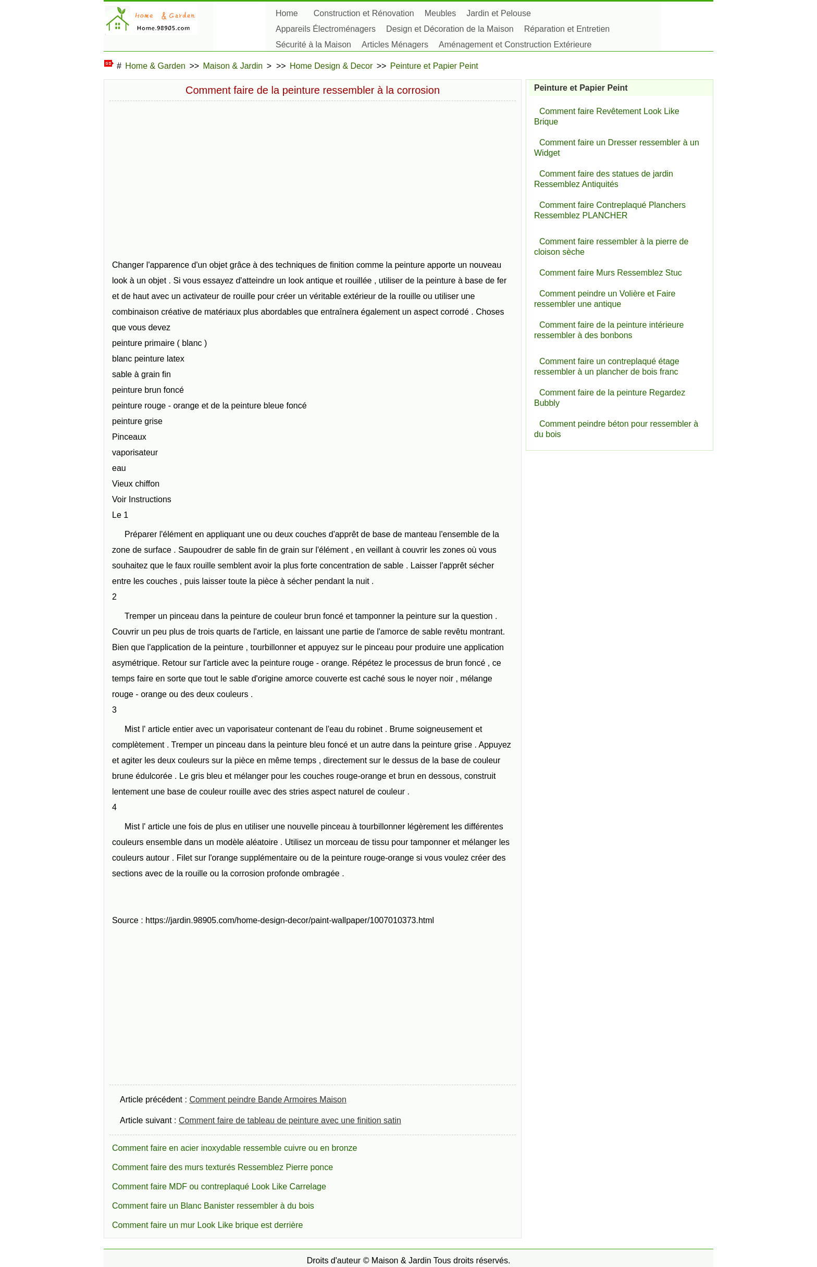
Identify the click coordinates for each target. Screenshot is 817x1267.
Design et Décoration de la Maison (450, 28)
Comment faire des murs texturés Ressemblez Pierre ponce (222, 1167)
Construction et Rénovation (364, 13)
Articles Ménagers (395, 44)
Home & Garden (155, 65)
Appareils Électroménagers (326, 28)
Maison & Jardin (233, 65)
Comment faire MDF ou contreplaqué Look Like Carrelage (219, 1186)
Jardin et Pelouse (498, 13)
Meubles (440, 13)
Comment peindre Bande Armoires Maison (267, 1099)
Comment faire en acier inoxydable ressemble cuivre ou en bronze (234, 1148)
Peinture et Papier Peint (434, 65)
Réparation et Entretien (567, 28)
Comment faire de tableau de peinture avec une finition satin (290, 1120)
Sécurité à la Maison (313, 44)
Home (287, 13)
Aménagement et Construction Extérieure (515, 44)
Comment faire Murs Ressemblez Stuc (610, 272)
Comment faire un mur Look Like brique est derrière (207, 1225)
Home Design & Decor (331, 65)
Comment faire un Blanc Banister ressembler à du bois (213, 1205)
